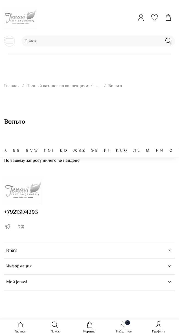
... (98, 86)
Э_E (94, 151)
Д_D (63, 151)
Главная (12, 86)
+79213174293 (21, 212)
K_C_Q (121, 151)
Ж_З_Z (79, 151)
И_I (106, 151)
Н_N (159, 151)
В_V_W (32, 151)
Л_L (136, 151)
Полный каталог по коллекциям (57, 86)
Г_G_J (48, 151)
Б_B (16, 151)
